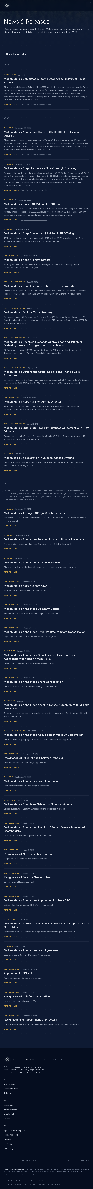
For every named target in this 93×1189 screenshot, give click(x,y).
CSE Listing (8, 1149)
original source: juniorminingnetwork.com (36, 104)
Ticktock (7, 1093)
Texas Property (10, 1084)
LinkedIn (7, 1140)
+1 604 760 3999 (11, 1135)
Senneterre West (11, 1089)
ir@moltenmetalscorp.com (14, 1131)
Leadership (8, 1105)
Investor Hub (9, 1114)
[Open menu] (88, 4)
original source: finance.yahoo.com (34, 190)
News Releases (10, 1110)
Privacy (7, 1119)
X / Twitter (8, 1144)
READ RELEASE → (11, 104)
